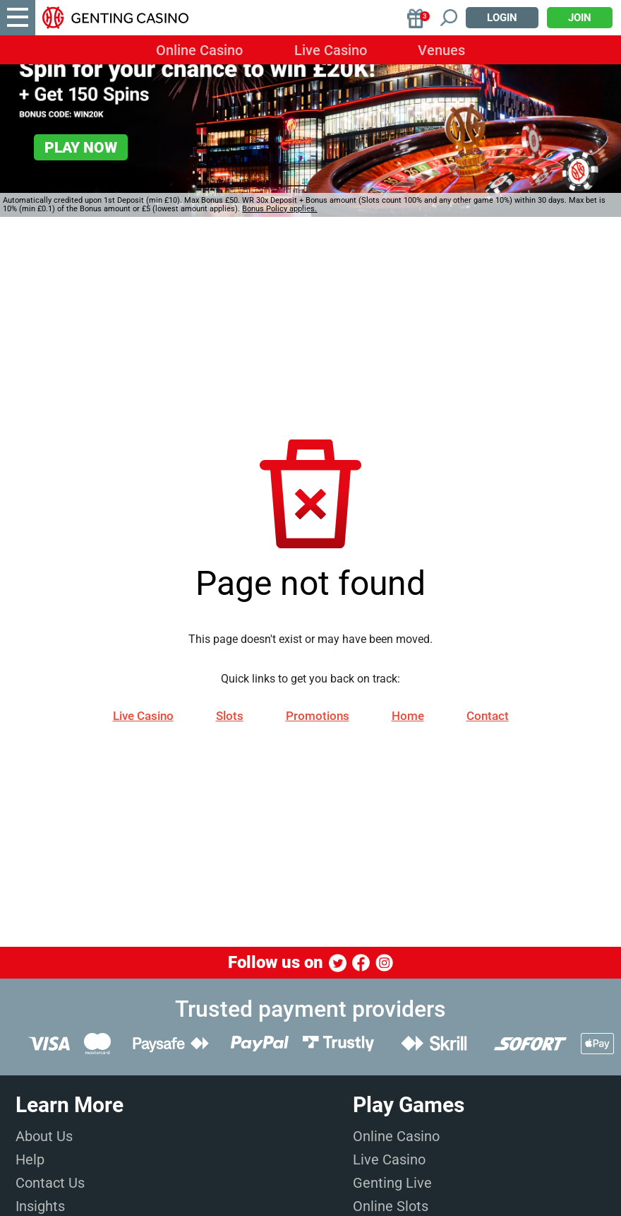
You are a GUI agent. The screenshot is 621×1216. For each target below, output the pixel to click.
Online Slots (390, 1206)
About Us (44, 1136)
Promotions (317, 716)
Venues (441, 50)
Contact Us (50, 1182)
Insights (40, 1206)
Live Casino (330, 50)
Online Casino (199, 50)
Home (408, 716)
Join (579, 17)
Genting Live (392, 1182)
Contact (487, 716)
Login (502, 17)
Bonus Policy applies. (279, 208)
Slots (229, 716)
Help (30, 1159)
